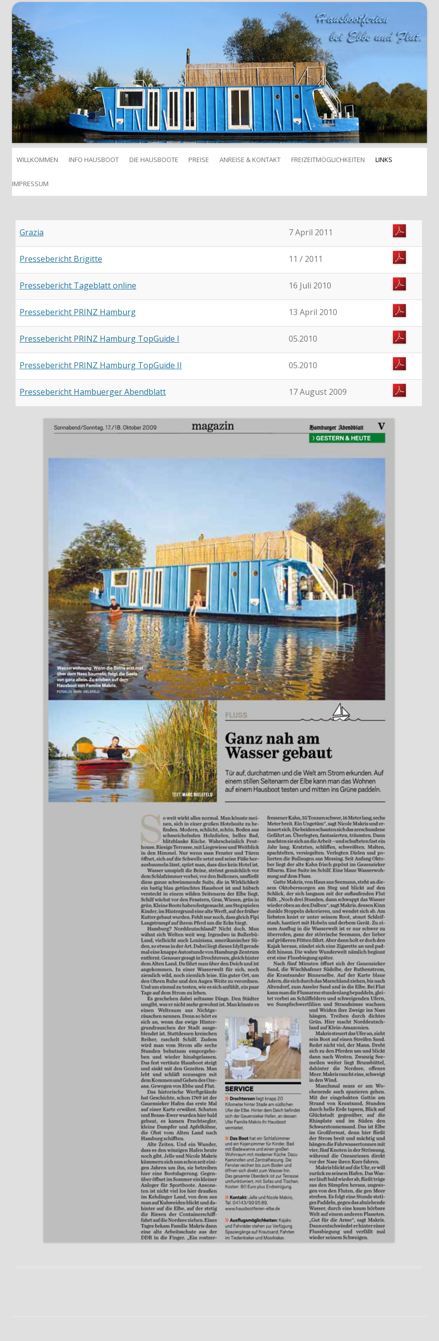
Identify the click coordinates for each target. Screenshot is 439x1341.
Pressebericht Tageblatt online (78, 285)
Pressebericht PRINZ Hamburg (78, 312)
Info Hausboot (94, 159)
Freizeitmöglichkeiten (328, 159)
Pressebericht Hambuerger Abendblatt (93, 391)
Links (383, 159)
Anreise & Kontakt (250, 159)
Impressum (30, 183)
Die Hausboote (153, 159)
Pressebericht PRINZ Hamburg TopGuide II (101, 365)
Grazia (32, 232)
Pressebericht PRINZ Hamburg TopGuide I (99, 338)
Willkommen (35, 159)
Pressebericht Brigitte (61, 258)
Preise (198, 159)
